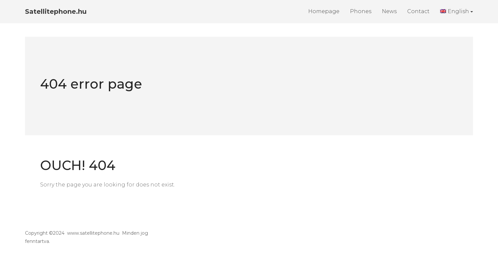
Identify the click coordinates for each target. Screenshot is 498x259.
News (389, 11)
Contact (418, 11)
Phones (360, 11)
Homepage (323, 11)
